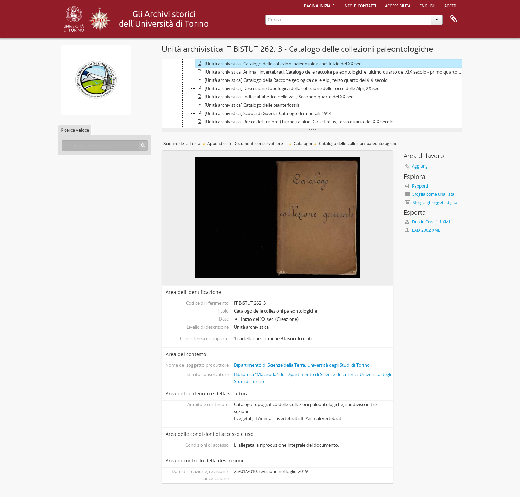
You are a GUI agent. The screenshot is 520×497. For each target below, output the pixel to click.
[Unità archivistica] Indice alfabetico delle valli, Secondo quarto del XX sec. (275, 97)
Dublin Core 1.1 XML (428, 222)
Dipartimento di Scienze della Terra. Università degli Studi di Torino (302, 365)
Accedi (450, 5)
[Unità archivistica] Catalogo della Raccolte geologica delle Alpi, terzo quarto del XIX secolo (292, 80)
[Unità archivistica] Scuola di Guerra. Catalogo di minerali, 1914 (263, 113)
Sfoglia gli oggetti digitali (432, 203)
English (427, 5)
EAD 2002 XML (422, 230)
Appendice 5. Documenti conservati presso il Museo (248, 143)
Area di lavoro (453, 19)
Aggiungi (420, 166)
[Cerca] (143, 145)
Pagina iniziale (319, 5)
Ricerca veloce (74, 130)
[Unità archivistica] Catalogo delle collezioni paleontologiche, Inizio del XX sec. (279, 63)
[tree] (312, 93)
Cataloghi (303, 143)
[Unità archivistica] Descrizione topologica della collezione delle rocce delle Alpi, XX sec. (288, 88)
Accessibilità (397, 5)
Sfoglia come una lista (429, 194)
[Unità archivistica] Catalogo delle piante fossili (247, 105)
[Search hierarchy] (105, 145)
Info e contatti (359, 5)
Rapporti (416, 186)
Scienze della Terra (181, 143)
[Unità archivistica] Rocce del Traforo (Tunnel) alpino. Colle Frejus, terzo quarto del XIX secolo (295, 121)
